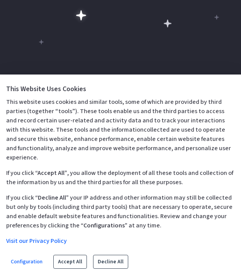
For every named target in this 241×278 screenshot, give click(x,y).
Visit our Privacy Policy (36, 241)
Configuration (26, 262)
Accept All (70, 262)
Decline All (111, 262)
